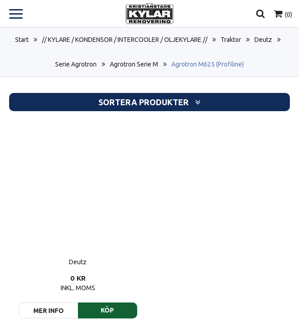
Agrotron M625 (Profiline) (207, 64)
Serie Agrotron (76, 64)
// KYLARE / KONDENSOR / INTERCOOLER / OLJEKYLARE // (124, 39)
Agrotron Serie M (134, 64)
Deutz (263, 39)
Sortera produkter (149, 102)
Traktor (231, 39)
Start (22, 39)
